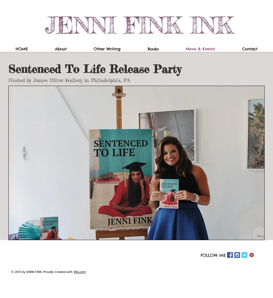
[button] (136, 163)
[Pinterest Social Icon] (252, 255)
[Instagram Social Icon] (237, 255)
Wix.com (80, 272)
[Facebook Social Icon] (230, 255)
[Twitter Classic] (244, 255)
